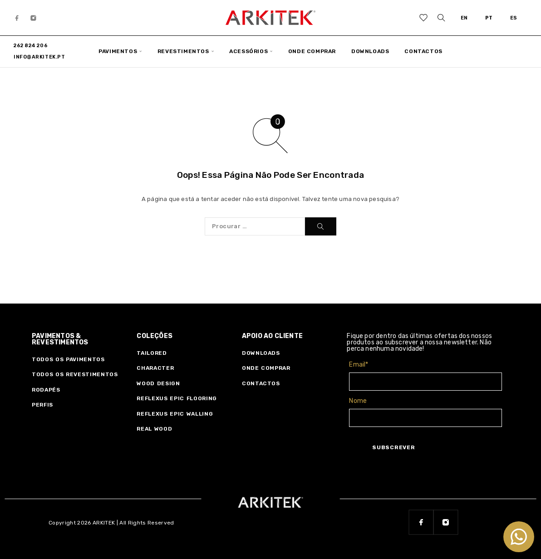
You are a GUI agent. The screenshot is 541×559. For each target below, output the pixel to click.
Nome (358, 401)
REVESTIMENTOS (183, 51)
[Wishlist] (423, 19)
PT (489, 18)
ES (513, 18)
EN (464, 18)
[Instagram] (33, 17)
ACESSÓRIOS (248, 51)
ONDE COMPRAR (312, 51)
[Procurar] (441, 18)
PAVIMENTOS (117, 51)
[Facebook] (17, 17)
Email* (358, 364)
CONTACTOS (423, 51)
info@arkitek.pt (39, 57)
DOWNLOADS (370, 51)
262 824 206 (31, 46)
